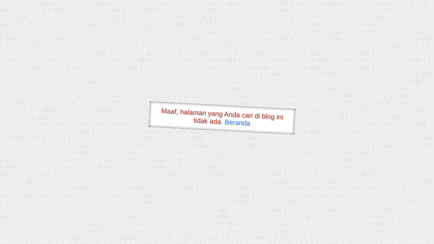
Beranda (237, 122)
